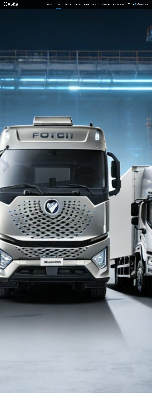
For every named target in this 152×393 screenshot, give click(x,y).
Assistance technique (91, 4)
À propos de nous (119, 4)
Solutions (67, 4)
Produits (58, 4)
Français (142, 4)
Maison (49, 4)
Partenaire (77, 4)
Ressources (106, 4)
